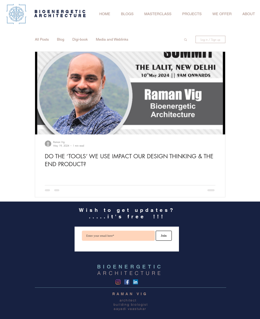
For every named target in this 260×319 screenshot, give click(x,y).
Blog (60, 39)
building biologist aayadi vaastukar (130, 306)
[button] (185, 40)
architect (130, 300)
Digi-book (80, 39)
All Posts (42, 39)
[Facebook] (126, 281)
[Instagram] (118, 281)
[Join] (164, 236)
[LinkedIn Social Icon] (135, 281)
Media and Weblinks (112, 39)
